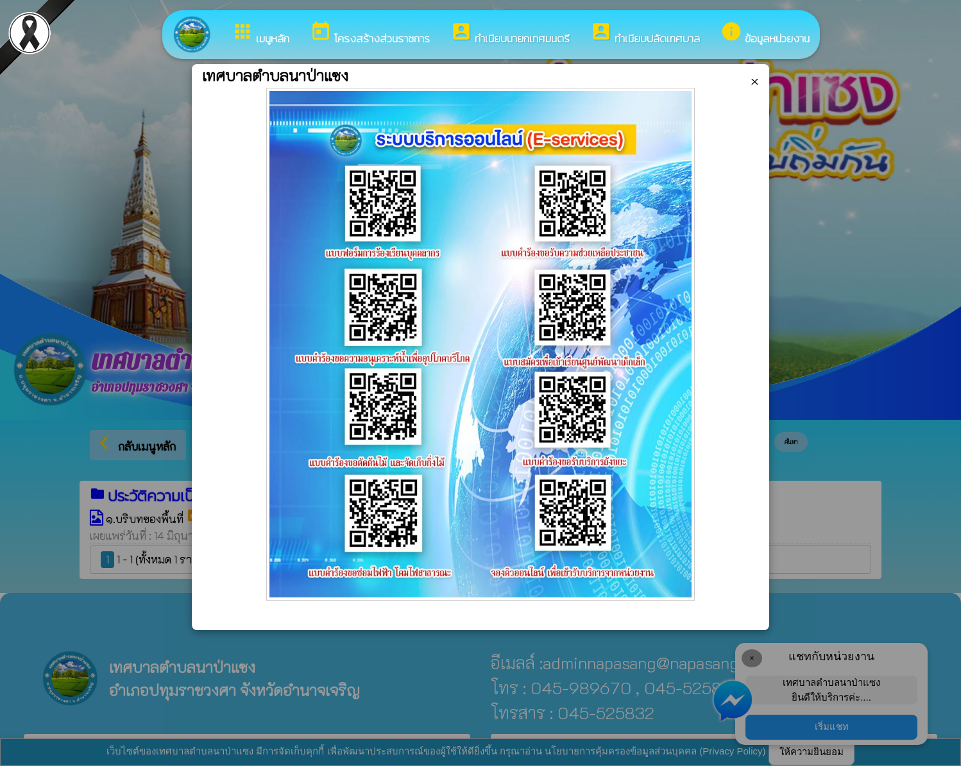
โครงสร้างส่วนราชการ (370, 34)
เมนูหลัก (260, 34)
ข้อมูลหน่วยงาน (765, 34)
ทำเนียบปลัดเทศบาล (645, 34)
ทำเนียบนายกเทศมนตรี (510, 34)
